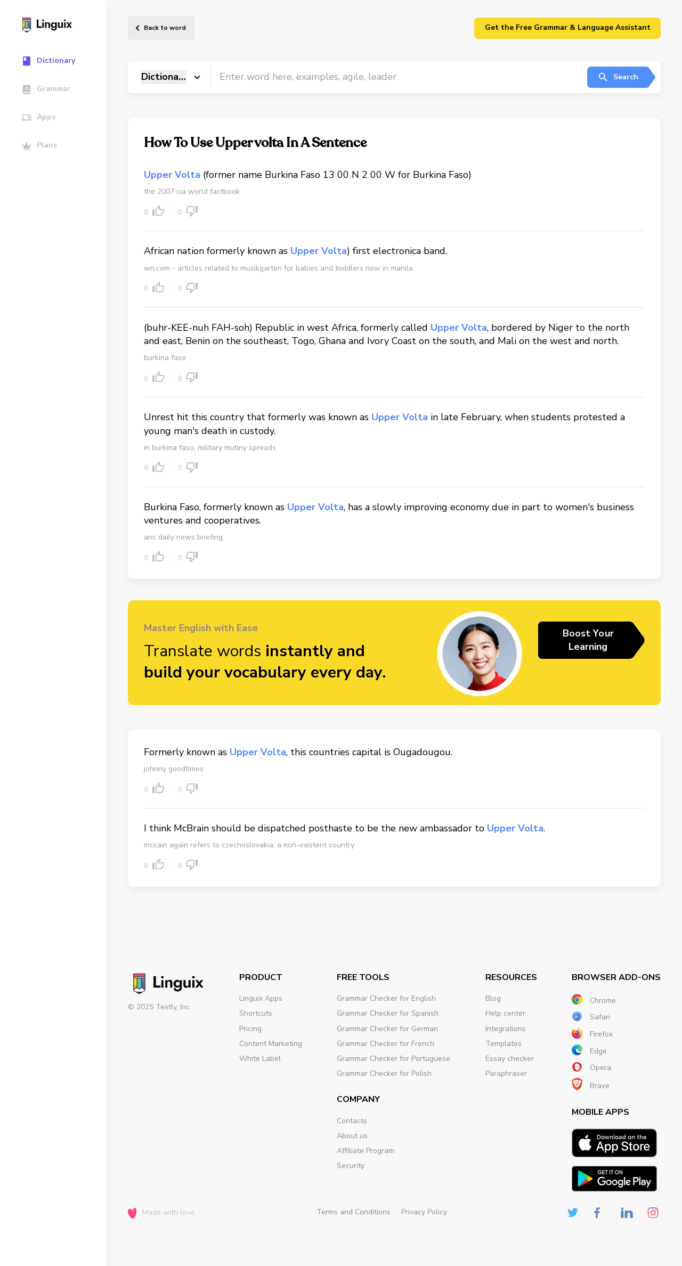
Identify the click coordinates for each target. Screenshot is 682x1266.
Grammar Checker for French (385, 1044)
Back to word (165, 27)
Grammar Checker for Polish (384, 1073)
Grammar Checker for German (387, 1029)
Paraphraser (506, 1073)
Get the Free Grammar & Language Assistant (568, 27)
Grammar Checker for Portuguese (393, 1058)
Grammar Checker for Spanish (388, 1013)
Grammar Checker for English (386, 998)
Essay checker (509, 1058)
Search (617, 77)
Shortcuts (255, 1013)
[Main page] (58, 26)
